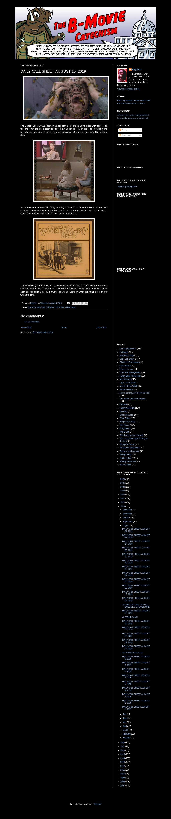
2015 (122, 754)
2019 (122, 506)
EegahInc (136, 69)
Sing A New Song (127, 421)
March (126, 730)
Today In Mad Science (129, 451)
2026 (122, 479)
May (125, 722)
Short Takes (125, 418)
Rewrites (124, 411)
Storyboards (125, 428)
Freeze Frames (126, 369)
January (126, 738)
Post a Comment (32, 322)
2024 (122, 487)
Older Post (101, 327)
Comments (125, 135)
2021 (122, 498)
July (125, 714)
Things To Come (127, 444)
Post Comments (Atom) (43, 332)
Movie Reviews (126, 389)
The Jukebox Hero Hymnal (131, 435)
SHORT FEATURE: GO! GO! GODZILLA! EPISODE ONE (136, 605)
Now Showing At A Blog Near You (134, 393)
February (127, 734)
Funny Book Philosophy (130, 376)
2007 (122, 785)
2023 (122, 491)
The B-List (124, 432)
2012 (122, 766)
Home (64, 327)
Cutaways (124, 352)
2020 (122, 502)
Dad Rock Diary (34, 307)
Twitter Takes (70, 307)
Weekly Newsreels (128, 461)
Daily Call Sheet (48, 307)
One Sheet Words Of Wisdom (133, 399)
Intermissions (126, 379)
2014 (122, 758)
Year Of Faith (125, 465)
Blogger (97, 804)
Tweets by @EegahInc (127, 186)
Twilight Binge (126, 454)
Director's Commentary (130, 362)
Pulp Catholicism (127, 408)
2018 (122, 742)
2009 (122, 778)
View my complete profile (128, 89)
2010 (122, 774)
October (126, 518)
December (128, 510)
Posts (123, 130)
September (128, 521)
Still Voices (59, 307)
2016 (122, 750)
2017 (122, 746)
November (128, 514)
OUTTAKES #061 (130, 617)
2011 (122, 770)
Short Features (126, 415)
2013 (122, 762)
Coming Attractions (128, 349)
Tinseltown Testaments (130, 448)
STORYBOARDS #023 (132, 652)
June (125, 718)
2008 (122, 781)
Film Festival (125, 366)
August (126, 525)
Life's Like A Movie (128, 383)
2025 (122, 483)
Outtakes (124, 404)
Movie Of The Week (128, 386)
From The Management (130, 372)
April (125, 726)
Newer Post (26, 327)
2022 (122, 494)
